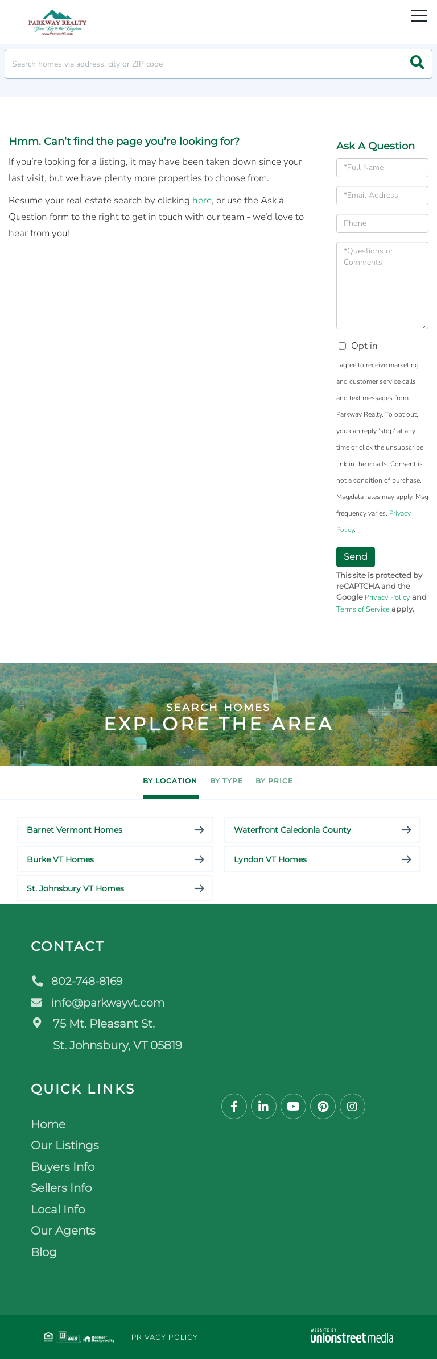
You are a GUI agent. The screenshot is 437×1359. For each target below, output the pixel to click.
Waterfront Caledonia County (292, 830)
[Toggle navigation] (419, 14)
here (202, 200)
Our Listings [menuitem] (65, 1145)
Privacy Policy (387, 597)
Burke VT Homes (60, 859)
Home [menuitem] (48, 1124)
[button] (417, 64)
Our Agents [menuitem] (63, 1230)
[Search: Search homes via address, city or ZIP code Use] (218, 64)
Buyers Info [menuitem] (62, 1167)
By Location (170, 780)
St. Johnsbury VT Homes (75, 888)
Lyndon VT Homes (270, 859)
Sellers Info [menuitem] (61, 1188)
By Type (226, 780)
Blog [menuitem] (44, 1252)
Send (356, 556)
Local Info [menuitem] (58, 1209)
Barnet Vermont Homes (74, 830)
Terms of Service (363, 609)
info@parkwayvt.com (101, 1002)
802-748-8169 (79, 981)
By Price (274, 780)
